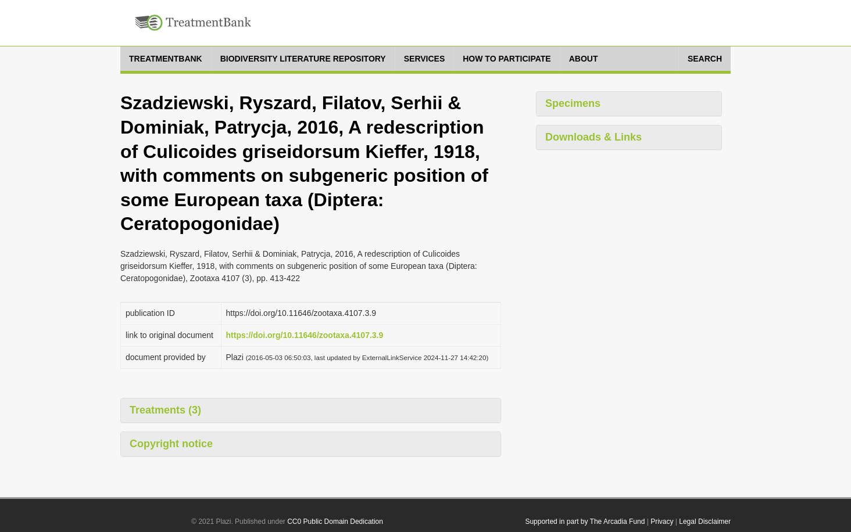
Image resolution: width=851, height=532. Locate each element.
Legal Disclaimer (705, 521)
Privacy (661, 521)
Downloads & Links (593, 137)
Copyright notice (171, 444)
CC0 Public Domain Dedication (335, 521)
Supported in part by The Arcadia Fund (585, 521)
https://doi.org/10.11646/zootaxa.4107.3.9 (305, 335)
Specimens (572, 103)
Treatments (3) (165, 410)
